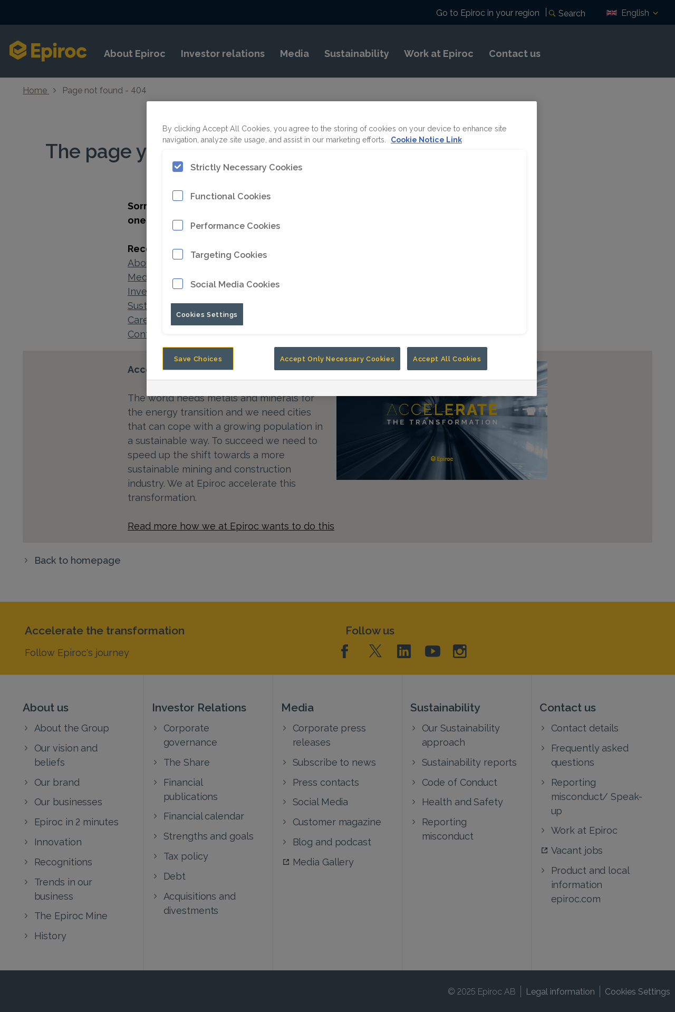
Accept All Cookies (447, 358)
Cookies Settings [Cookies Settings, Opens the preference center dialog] (207, 314)
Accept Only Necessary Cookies (337, 358)
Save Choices (198, 358)
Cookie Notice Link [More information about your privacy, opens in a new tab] (426, 139)
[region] (342, 248)
